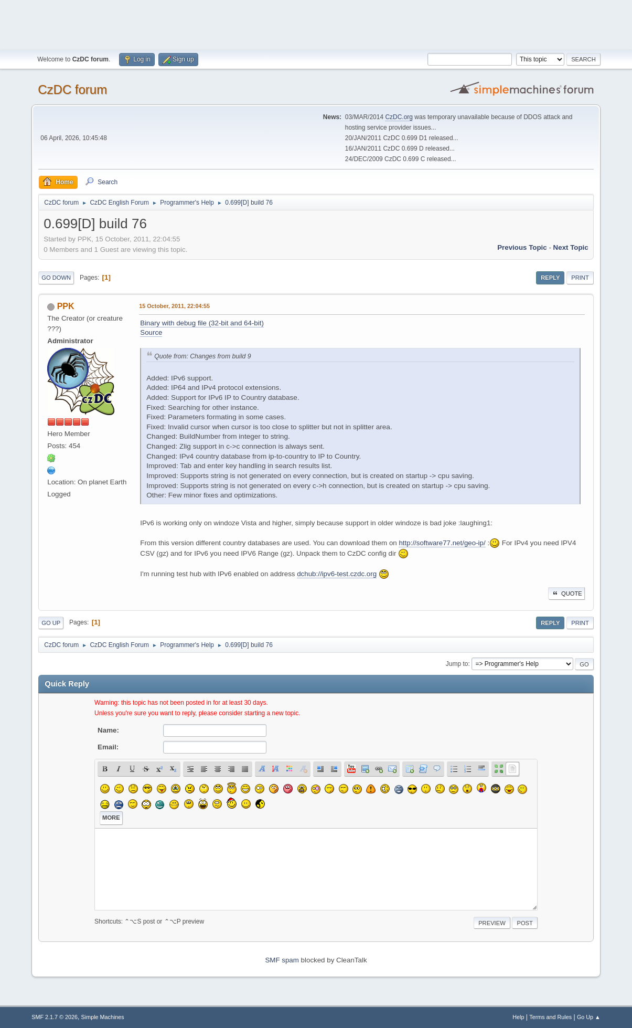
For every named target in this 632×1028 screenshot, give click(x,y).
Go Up (50, 623)
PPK (65, 306)
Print (580, 277)
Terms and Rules (550, 1017)
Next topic (570, 247)
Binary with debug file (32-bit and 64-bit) (202, 323)
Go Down (56, 277)
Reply (550, 277)
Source (151, 332)
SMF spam (281, 960)
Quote (566, 593)
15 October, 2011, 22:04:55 (174, 306)
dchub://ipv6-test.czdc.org (337, 574)
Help (518, 1017)
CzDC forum (72, 89)
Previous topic (522, 247)
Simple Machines (102, 1017)
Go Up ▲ (589, 1017)
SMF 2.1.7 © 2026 (54, 1017)
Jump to (457, 663)
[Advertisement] (316, 23)
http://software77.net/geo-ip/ (442, 543)
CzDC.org (399, 117)
